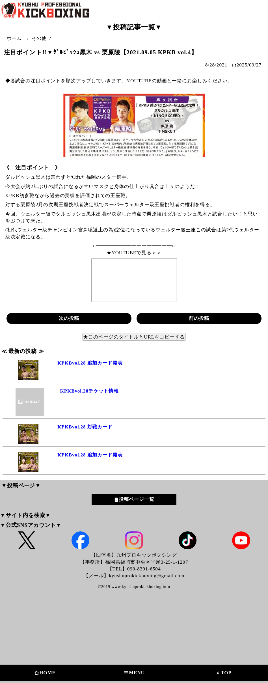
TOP (223, 673)
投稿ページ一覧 (136, 499)
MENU (134, 673)
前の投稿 (199, 318)
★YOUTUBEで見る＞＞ (134, 252)
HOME (45, 673)
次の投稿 (69, 318)
